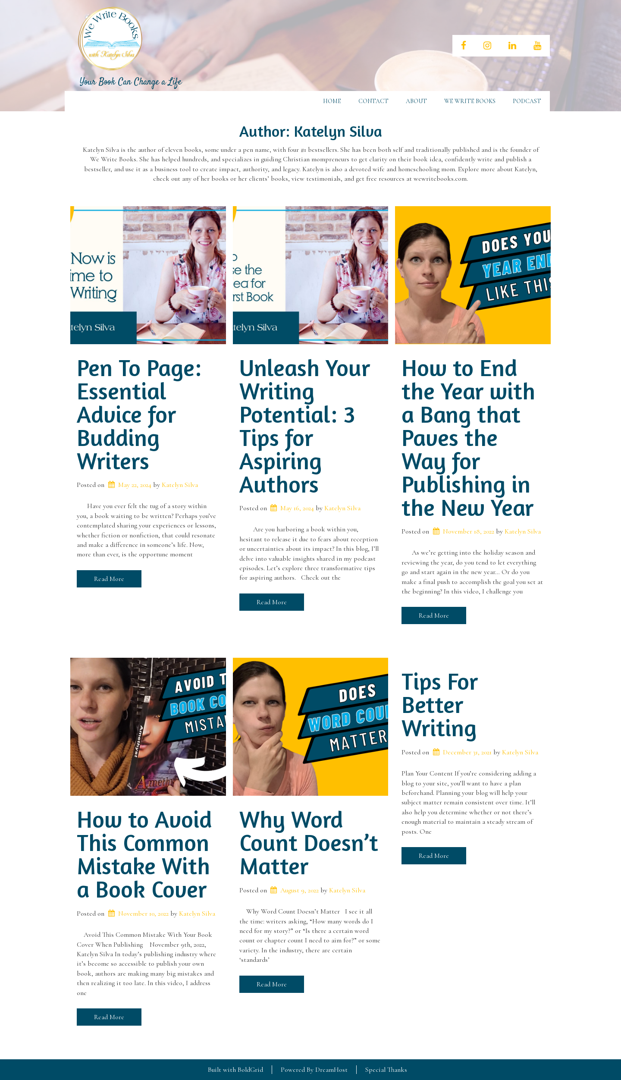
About (416, 101)
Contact (373, 101)
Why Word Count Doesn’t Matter (308, 842)
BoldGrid (250, 1069)
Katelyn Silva (180, 484)
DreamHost (331, 1069)
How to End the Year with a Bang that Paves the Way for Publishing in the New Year (468, 437)
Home (332, 101)
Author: (310, 131)
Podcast (527, 101)
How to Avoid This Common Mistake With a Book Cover (144, 854)
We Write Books (470, 101)
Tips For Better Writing (439, 704)
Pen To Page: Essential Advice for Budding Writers (139, 414)
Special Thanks (386, 1069)
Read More (109, 579)
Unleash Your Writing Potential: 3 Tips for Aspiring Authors (304, 425)
